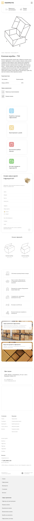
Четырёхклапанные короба (16, 421)
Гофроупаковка (7, 52)
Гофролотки (3, 443)
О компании (3, 421)
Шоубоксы (3, 440)
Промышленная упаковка (7, 511)
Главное (2, 418)
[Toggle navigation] (31, 3)
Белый (7, 211)
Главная (2, 52)
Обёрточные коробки (15, 426)
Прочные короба (15, 431)
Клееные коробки (4, 438)
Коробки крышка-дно (15, 423)
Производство (3, 423)
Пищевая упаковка (6, 504)
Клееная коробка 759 (14, 52)
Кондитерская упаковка (7, 508)
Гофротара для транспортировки (8, 501)
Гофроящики (3, 448)
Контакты (3, 429)
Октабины (3, 451)
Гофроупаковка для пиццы (7, 518)
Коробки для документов (7, 515)
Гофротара (3, 446)
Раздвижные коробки (15, 429)
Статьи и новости (4, 426)
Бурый (7, 214)
